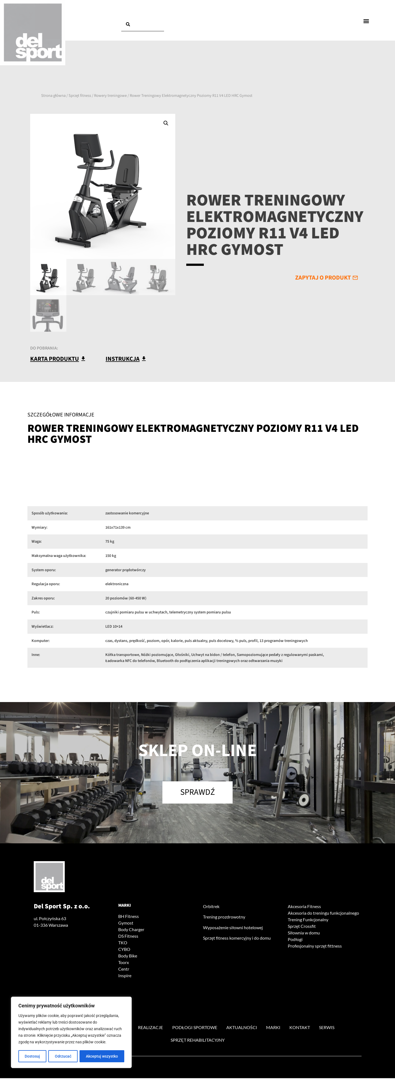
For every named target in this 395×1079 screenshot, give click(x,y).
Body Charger (131, 929)
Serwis (327, 1028)
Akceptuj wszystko (102, 1056)
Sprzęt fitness (80, 95)
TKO (122, 943)
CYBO (124, 949)
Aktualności (242, 1028)
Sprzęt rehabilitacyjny (198, 1040)
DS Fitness (128, 936)
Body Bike (127, 956)
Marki (124, 906)
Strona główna (53, 95)
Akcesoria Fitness (304, 906)
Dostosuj (32, 1056)
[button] (366, 21)
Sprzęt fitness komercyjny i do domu (237, 938)
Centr (123, 969)
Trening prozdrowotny (224, 917)
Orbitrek (211, 906)
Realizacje (150, 1028)
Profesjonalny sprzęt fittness (315, 946)
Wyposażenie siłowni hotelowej (233, 928)
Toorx (123, 962)
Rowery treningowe (110, 95)
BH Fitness (128, 916)
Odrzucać (63, 1056)
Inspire (124, 976)
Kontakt (300, 1028)
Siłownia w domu (304, 933)
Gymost (125, 923)
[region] (71, 1032)
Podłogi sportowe (194, 1028)
